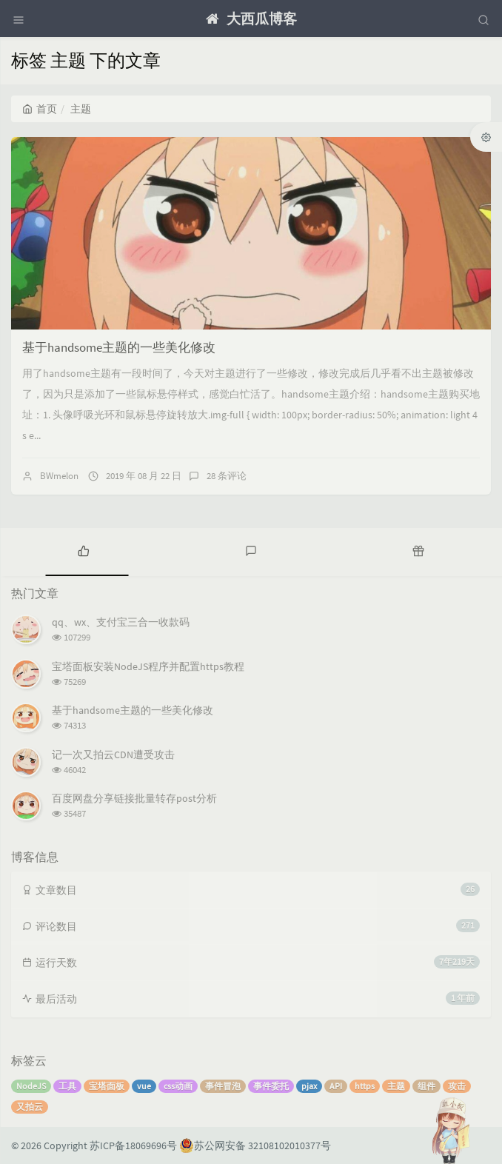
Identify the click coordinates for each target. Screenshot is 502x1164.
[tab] (83, 550)
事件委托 (271, 1085)
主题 (396, 1085)
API (335, 1085)
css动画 (178, 1085)
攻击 (457, 1085)
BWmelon (59, 475)
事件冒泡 (223, 1085)
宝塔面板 (106, 1085)
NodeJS (31, 1085)
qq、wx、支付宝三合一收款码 (121, 622)
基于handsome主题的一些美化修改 (118, 347)
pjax (309, 1085)
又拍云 (29, 1106)
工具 (67, 1085)
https (365, 1085)
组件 (426, 1085)
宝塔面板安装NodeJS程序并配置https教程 (148, 666)
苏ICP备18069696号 (133, 1145)
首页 (39, 109)
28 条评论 (227, 475)
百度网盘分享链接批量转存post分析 (134, 798)
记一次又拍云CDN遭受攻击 (113, 754)
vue (144, 1085)
